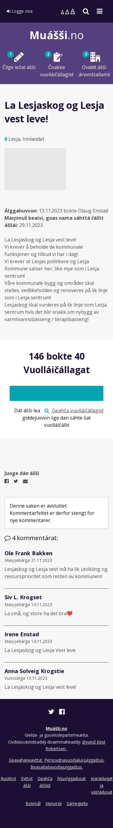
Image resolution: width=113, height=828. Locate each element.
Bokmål (33, 803)
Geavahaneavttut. (26, 760)
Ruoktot (8, 778)
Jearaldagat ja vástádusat (102, 785)
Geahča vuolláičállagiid (74, 410)
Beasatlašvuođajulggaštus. (56, 767)
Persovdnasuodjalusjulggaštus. (74, 760)
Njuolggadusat (71, 778)
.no (57, 35)
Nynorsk (54, 803)
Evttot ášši (27, 782)
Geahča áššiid (45, 782)
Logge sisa (20, 11)
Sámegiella (77, 803)
